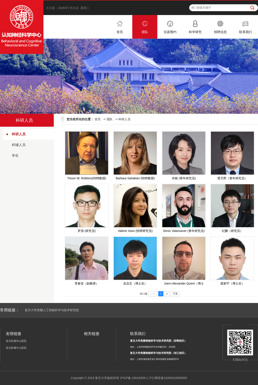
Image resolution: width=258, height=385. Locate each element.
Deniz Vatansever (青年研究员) (184, 231)
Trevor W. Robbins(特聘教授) (86, 178)
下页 (175, 293)
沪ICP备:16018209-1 (134, 378)
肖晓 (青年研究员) (184, 178)
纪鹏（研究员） (232, 231)
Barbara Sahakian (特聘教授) (135, 178)
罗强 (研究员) (86, 231)
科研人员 (19, 134)
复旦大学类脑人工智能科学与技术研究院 (52, 310)
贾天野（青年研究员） (232, 178)
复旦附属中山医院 (16, 347)
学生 (15, 155)
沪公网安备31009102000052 (168, 378)
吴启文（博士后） (135, 283)
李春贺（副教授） (87, 283)
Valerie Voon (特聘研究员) (135, 231)
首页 (98, 119)
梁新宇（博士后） (232, 283)
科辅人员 (19, 145)
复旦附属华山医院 (16, 340)
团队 (110, 119)
